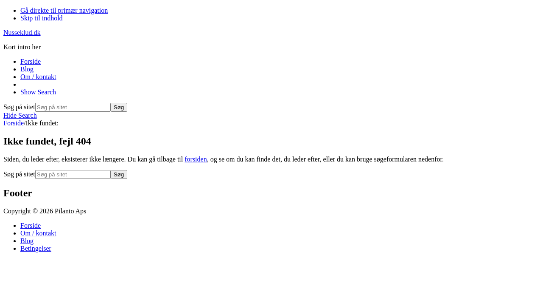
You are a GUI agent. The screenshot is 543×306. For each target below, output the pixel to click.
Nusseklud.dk (22, 32)
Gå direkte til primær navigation (64, 10)
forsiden (196, 159)
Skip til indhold (41, 18)
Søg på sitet (19, 106)
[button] (38, 92)
